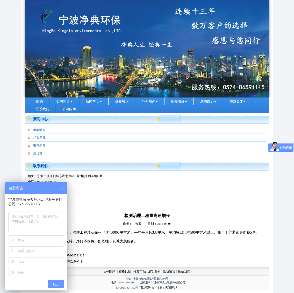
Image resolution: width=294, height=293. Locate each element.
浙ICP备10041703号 (127, 287)
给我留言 (169, 271)
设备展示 (121, 101)
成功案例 (208, 101)
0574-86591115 (47, 182)
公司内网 (69, 109)
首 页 (39, 101)
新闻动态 (39, 130)
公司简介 (64, 101)
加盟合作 (238, 101)
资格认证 (125, 271)
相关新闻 (39, 137)
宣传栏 (37, 153)
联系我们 (42, 109)
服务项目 (179, 101)
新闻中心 (94, 101)
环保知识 (150, 101)
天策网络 (171, 287)
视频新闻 (39, 145)
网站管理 (145, 287)
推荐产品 (139, 271)
